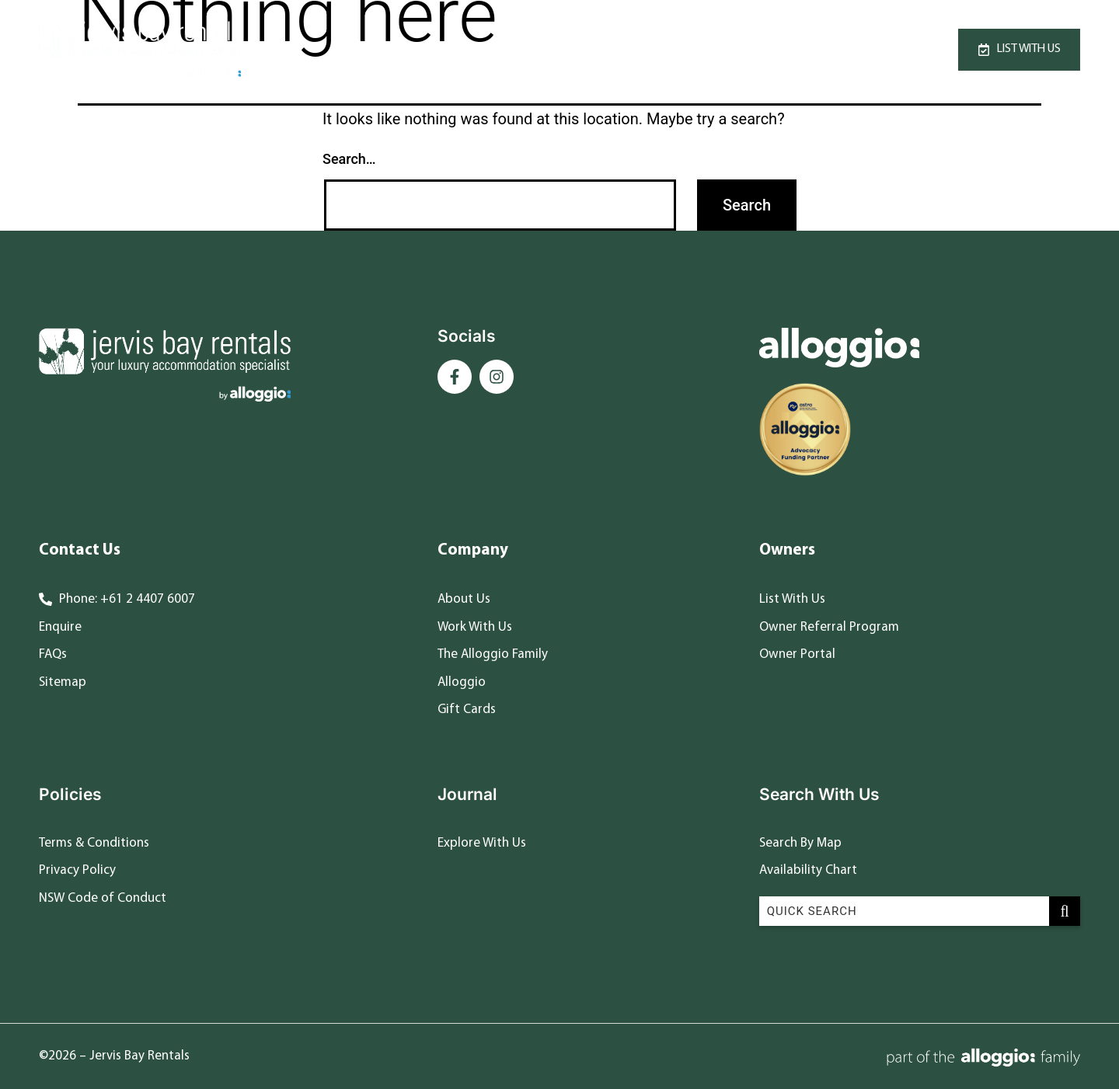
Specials (600, 49)
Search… (349, 159)
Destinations (701, 49)
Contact (812, 49)
